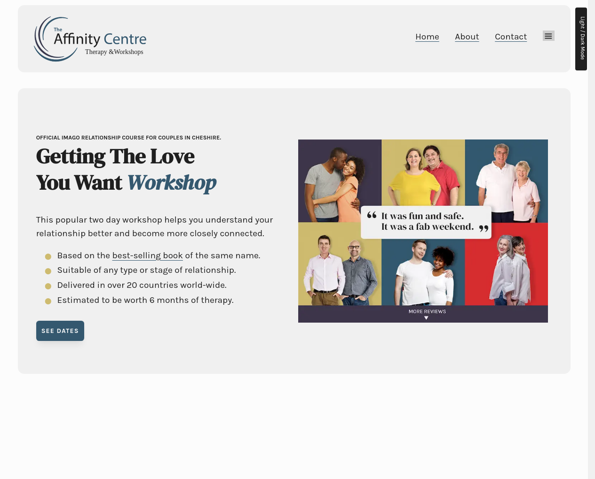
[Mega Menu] (549, 36)
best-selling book (147, 255)
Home (427, 36)
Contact (511, 36)
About (467, 36)
